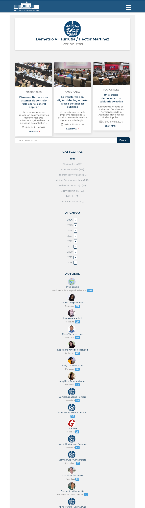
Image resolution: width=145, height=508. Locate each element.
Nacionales (34, 110)
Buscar (123, 140)
